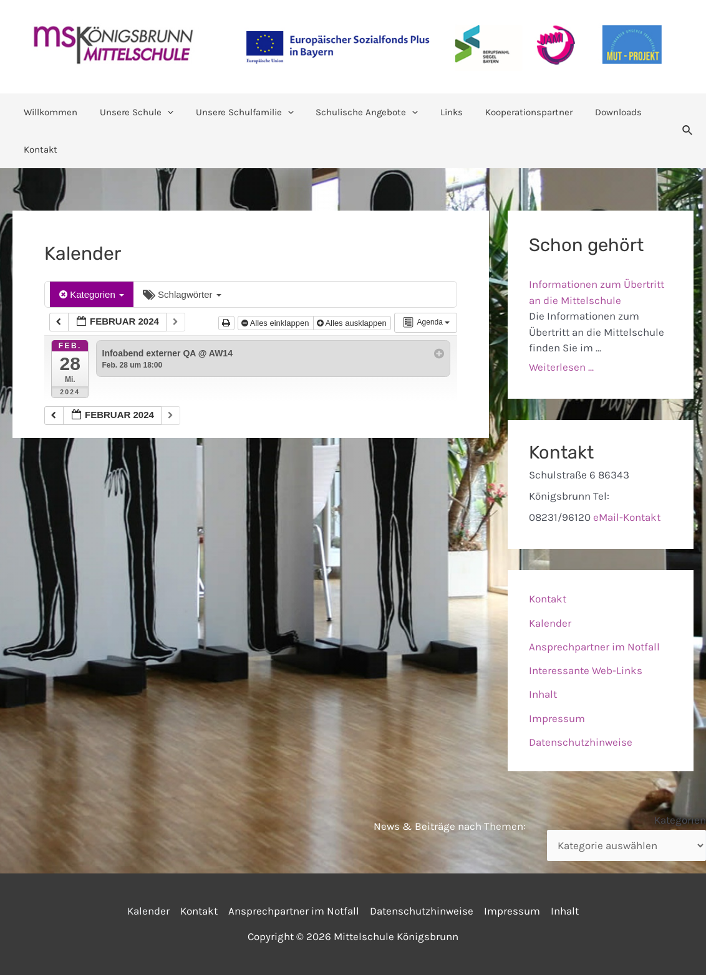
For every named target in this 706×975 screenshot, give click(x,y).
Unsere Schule (131, 112)
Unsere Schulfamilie (235, 112)
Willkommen (48, 112)
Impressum (557, 718)
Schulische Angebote (354, 112)
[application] (162, 112)
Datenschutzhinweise (580, 742)
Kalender (550, 623)
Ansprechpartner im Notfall (594, 646)
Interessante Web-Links (585, 670)
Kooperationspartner (509, 112)
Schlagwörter (182, 294)
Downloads (594, 112)
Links (435, 112)
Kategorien (91, 294)
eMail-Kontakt (626, 517)
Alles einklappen (276, 323)
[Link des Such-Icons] (688, 131)
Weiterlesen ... (561, 367)
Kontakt (39, 149)
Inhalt (543, 694)
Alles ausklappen (353, 323)
